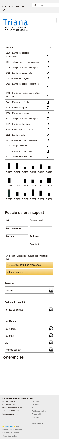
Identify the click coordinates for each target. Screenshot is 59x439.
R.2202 (41, 186)
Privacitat (35, 405)
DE (3, 10)
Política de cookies (39, 411)
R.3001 (49, 186)
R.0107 (17, 172)
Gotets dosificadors (9, 436)
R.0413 (49, 172)
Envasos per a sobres (10, 433)
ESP (11, 6)
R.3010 (9, 199)
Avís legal (35, 408)
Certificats (36, 401)
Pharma (35, 420)
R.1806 (33, 186)
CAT (4, 6)
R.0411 (33, 172)
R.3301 (41, 199)
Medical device (37, 423)
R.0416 (9, 186)
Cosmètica (36, 417)
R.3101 (17, 199)
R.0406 (25, 172)
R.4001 (49, 199)
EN (17, 6)
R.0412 (41, 172)
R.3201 (33, 199)
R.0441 (17, 186)
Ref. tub (9, 47)
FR (23, 6)
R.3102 (25, 199)
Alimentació (36, 414)
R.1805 (25, 186)
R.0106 (9, 172)
